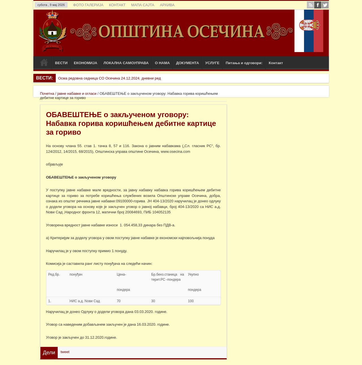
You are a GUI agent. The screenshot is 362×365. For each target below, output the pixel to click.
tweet (65, 352)
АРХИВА (167, 5)
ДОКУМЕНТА (187, 63)
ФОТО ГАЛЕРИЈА (88, 5)
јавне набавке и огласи (77, 93)
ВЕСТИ (61, 63)
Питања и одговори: (244, 63)
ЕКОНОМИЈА (85, 63)
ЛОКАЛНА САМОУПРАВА (126, 63)
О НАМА (162, 63)
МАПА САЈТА (142, 5)
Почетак (44, 63)
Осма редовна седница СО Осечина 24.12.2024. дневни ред (109, 78)
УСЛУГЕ (212, 63)
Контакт (276, 63)
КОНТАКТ (117, 5)
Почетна (47, 93)
